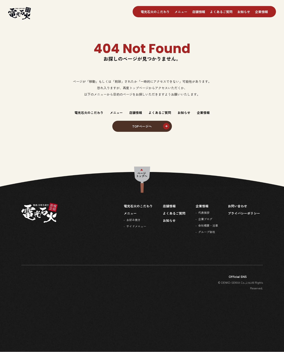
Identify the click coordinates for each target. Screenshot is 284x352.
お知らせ (243, 11)
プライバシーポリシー (244, 213)
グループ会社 (206, 232)
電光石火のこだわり (155, 11)
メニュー (181, 11)
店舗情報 (198, 11)
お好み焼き (133, 220)
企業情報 (261, 11)
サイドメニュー (136, 226)
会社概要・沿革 (208, 226)
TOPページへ (142, 126)
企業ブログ (205, 219)
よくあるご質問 (221, 11)
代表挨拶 (203, 213)
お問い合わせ (237, 206)
